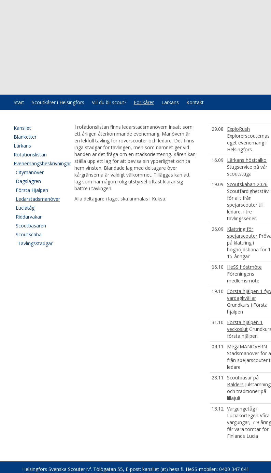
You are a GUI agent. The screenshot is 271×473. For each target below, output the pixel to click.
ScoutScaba (29, 234)
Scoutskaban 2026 (247, 184)
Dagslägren (28, 181)
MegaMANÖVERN (247, 346)
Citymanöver (30, 172)
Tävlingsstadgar (35, 243)
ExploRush (238, 129)
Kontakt (195, 102)
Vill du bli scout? (109, 102)
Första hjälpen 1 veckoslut (245, 325)
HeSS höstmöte (244, 267)
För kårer (144, 102)
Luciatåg (25, 208)
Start (19, 102)
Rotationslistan (30, 154)
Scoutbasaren (31, 225)
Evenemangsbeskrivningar (37, 163)
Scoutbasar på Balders (243, 381)
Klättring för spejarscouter (242, 232)
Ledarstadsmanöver (38, 199)
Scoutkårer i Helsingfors (58, 102)
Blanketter (25, 137)
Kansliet (22, 128)
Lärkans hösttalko (247, 160)
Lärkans (170, 102)
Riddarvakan (29, 216)
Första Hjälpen (32, 190)
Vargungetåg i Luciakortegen (242, 412)
